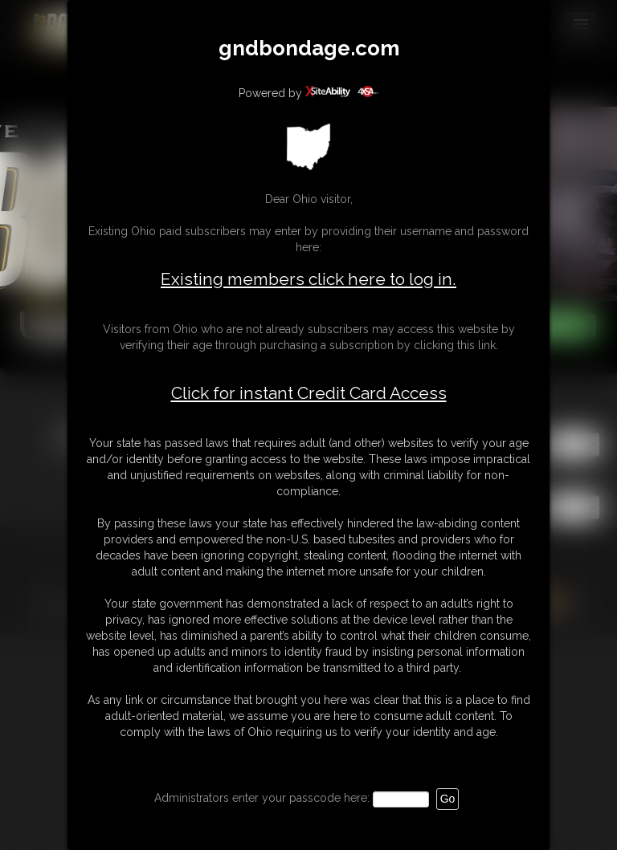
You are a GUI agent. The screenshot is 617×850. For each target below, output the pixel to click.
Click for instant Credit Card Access (309, 393)
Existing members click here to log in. (308, 279)
